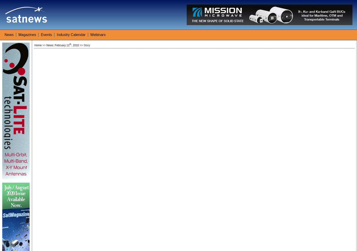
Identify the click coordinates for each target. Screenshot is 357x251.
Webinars (98, 35)
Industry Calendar (71, 35)
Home (38, 45)
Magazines (27, 35)
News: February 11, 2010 (62, 45)
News (9, 35)
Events (46, 35)
